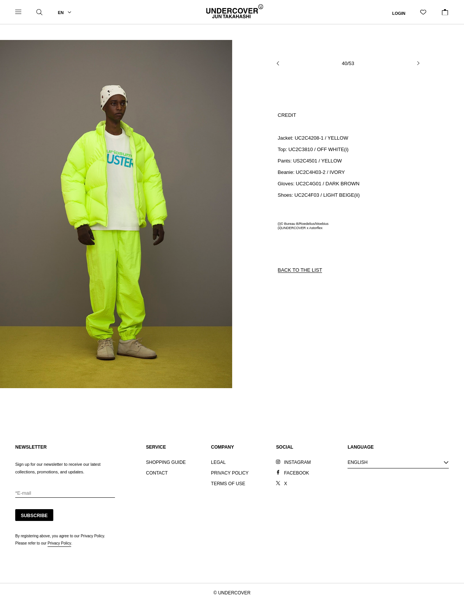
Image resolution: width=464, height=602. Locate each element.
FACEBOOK (296, 473)
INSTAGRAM (297, 462)
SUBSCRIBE (34, 515)
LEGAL (218, 462)
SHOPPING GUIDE (166, 462)
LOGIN (398, 13)
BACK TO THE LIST (300, 270)
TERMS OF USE (228, 483)
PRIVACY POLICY (230, 473)
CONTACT (157, 473)
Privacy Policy (59, 543)
